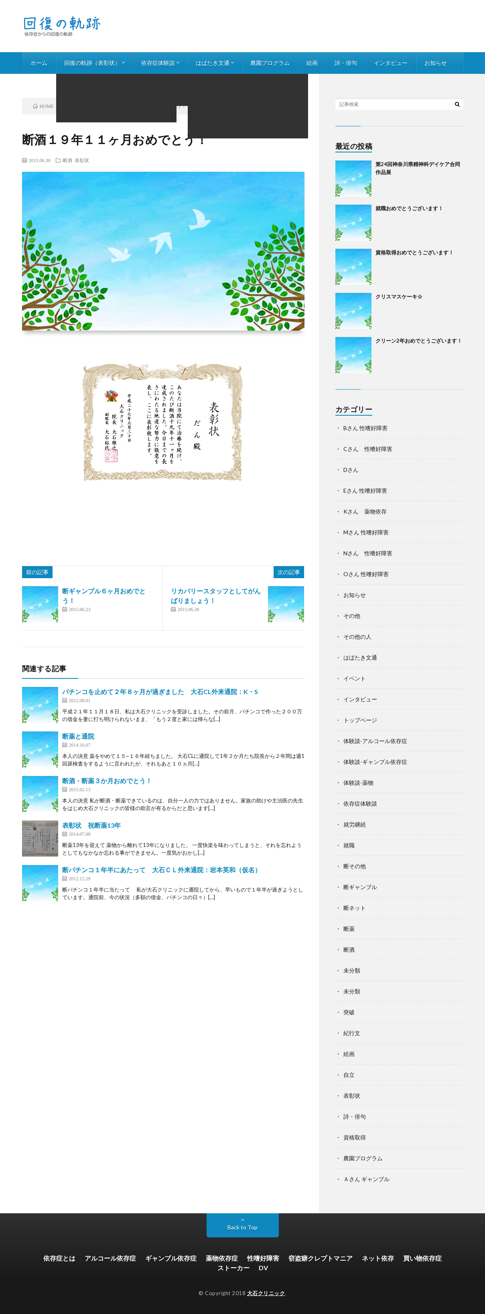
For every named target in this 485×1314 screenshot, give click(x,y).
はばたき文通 (212, 62)
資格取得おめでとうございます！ (414, 252)
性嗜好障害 (263, 1258)
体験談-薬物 (358, 782)
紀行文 (351, 1033)
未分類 (351, 970)
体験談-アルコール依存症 (375, 740)
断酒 (67, 160)
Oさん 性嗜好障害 (366, 574)
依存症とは (59, 1258)
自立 (349, 1074)
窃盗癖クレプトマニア (320, 1258)
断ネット (354, 907)
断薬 (349, 928)
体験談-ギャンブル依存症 (375, 761)
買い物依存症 (422, 1258)
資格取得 (354, 1137)
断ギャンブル (360, 886)
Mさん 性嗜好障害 (366, 532)
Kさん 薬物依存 (365, 511)
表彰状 (82, 160)
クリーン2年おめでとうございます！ (418, 340)
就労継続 (354, 824)
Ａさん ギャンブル (366, 1179)
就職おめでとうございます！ (409, 208)
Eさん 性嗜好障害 (365, 490)
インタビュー (391, 62)
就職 (349, 845)
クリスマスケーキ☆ (398, 296)
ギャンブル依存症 (171, 1258)
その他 (351, 615)
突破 (349, 1012)
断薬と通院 (78, 736)
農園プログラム (270, 62)
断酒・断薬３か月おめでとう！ (107, 780)
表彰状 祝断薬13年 (91, 825)
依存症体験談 (158, 62)
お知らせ (435, 62)
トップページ (360, 720)
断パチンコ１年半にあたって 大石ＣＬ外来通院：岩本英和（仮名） (161, 869)
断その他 (354, 866)
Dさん (351, 469)
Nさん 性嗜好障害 (367, 553)
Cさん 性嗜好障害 (367, 448)
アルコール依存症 (110, 1258)
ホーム (38, 62)
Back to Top (242, 1227)
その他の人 (357, 636)
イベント (354, 678)
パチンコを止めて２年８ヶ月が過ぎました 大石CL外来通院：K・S (160, 691)
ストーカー (233, 1267)
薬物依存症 (222, 1258)
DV (263, 1267)
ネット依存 (378, 1258)
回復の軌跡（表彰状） (92, 62)
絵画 (312, 62)
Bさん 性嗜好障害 (365, 427)
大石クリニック (266, 1293)
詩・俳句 (346, 62)
